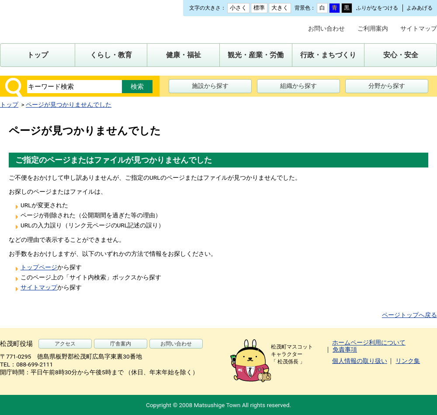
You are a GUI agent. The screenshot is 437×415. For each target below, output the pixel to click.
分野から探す (386, 85)
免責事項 (345, 349)
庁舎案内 (120, 344)
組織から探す (298, 85)
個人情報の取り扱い (359, 360)
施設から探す (210, 85)
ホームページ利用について (369, 342)
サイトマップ (418, 28)
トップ (9, 104)
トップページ (39, 267)
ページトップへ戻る (409, 314)
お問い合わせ (326, 28)
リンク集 (407, 360)
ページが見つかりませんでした (68, 104)
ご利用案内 (372, 28)
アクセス (65, 344)
